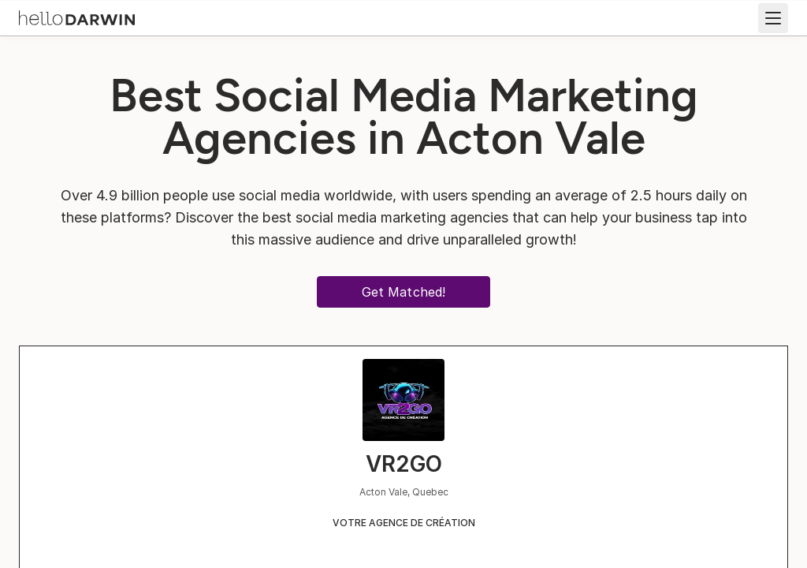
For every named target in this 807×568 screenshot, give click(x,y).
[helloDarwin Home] (77, 17)
